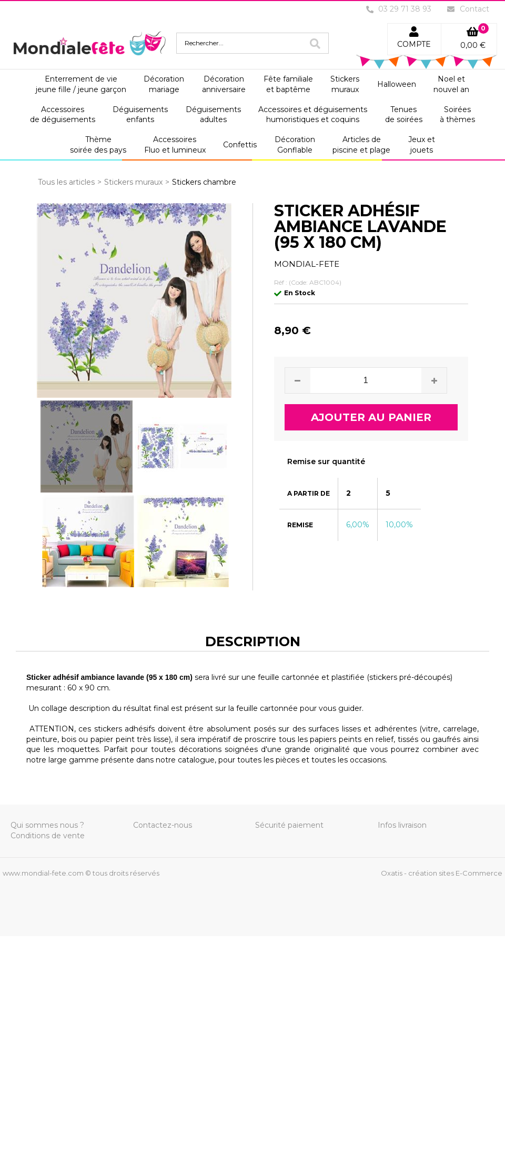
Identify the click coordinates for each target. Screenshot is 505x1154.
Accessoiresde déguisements (62, 115)
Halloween (396, 84)
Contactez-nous (162, 825)
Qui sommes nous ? (47, 825)
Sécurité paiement (289, 825)
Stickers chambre (204, 182)
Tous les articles (66, 182)
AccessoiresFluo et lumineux (175, 145)
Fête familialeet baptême (288, 84)
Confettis (240, 144)
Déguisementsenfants (140, 115)
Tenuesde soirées (403, 115)
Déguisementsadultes (213, 115)
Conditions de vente (48, 835)
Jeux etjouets (421, 145)
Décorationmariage (164, 84)
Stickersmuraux (344, 84)
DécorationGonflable (295, 145)
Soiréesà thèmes (457, 115)
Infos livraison (402, 825)
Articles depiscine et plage (361, 145)
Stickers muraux (133, 182)
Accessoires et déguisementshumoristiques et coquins (312, 115)
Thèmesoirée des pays (98, 145)
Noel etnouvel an (451, 84)
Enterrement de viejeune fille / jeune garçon (81, 84)
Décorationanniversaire (224, 84)
